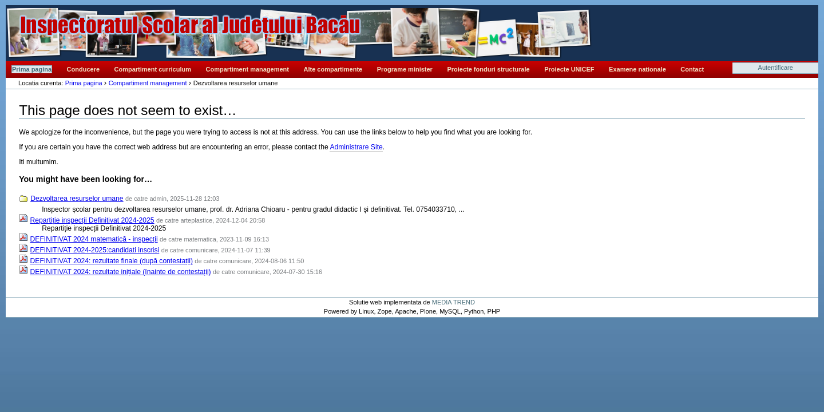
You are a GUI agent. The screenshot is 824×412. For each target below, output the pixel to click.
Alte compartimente (333, 69)
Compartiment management (247, 69)
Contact (692, 69)
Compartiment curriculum (152, 69)
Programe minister (405, 69)
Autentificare (775, 67)
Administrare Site (356, 147)
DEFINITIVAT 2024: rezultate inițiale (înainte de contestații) (120, 272)
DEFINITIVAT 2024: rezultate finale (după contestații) (111, 261)
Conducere (83, 69)
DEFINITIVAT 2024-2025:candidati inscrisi (95, 250)
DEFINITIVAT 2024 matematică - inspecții (94, 239)
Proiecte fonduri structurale (488, 69)
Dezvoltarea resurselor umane (76, 199)
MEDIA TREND (453, 302)
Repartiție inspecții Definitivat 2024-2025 (92, 220)
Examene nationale (637, 69)
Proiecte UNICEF (569, 69)
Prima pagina (32, 69)
